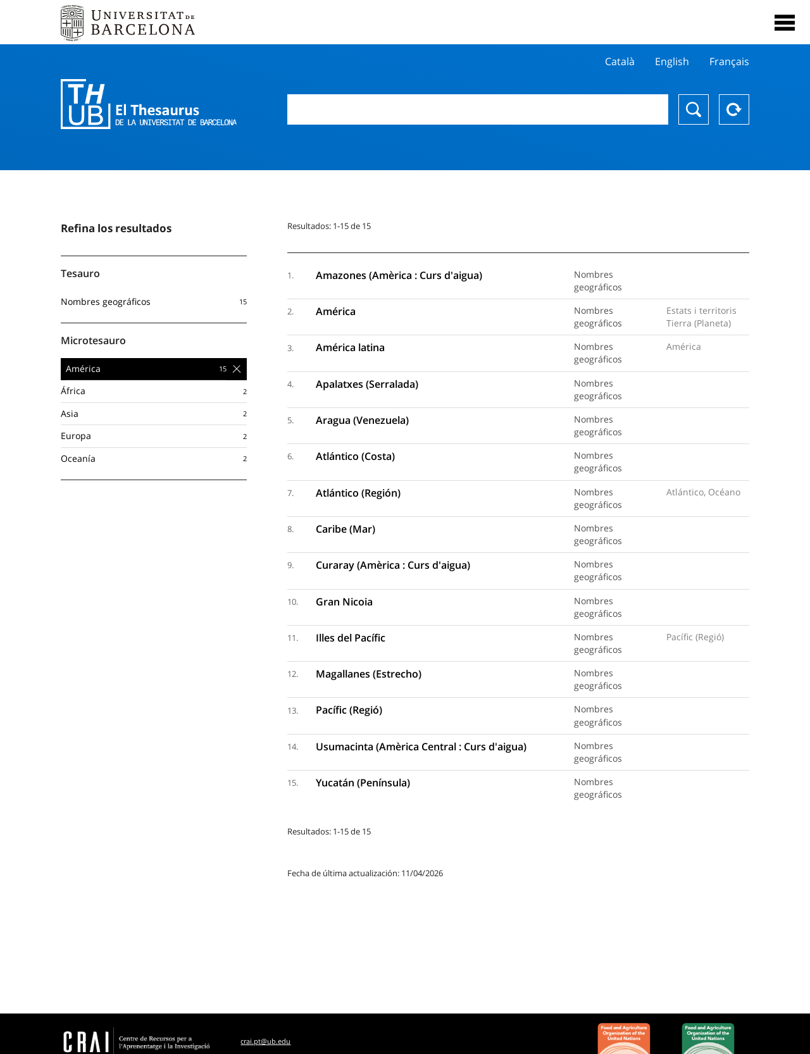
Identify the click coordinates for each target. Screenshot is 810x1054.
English (672, 61)
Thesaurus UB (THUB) (149, 104)
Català (620, 61)
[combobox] (477, 109)
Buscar (693, 109)
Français (729, 61)
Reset (734, 109)
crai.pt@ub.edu (265, 1041)
